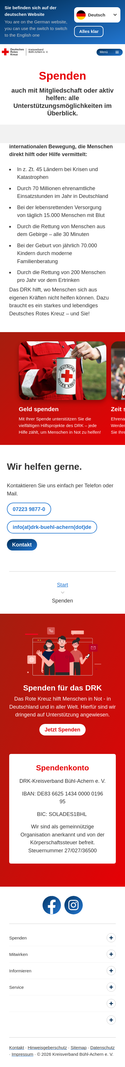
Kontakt (16, 1047)
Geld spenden (39, 409)
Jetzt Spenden (62, 730)
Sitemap (79, 1047)
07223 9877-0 (29, 509)
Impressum (22, 1054)
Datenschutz (102, 1047)
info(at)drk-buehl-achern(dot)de (52, 527)
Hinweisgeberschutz (47, 1047)
